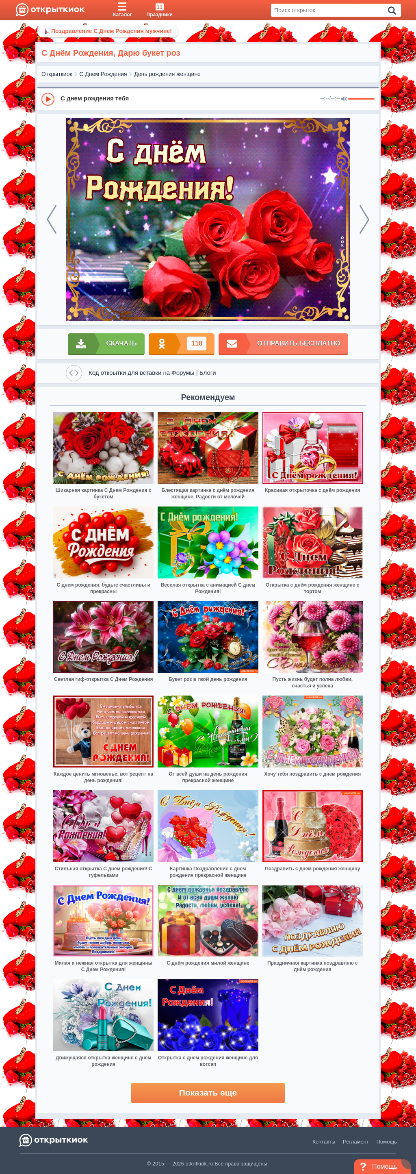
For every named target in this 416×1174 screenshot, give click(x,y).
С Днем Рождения (103, 74)
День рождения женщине (167, 74)
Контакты (323, 1142)
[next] (364, 219)
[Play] (47, 99)
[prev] (51, 219)
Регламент (356, 1142)
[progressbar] (361, 99)
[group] (208, 99)
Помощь (387, 1142)
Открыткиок (56, 74)
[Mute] (344, 99)
